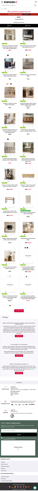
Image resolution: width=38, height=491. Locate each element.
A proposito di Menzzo (5, 476)
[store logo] (19, 2)
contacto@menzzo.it (14, 411)
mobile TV (33, 369)
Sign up (19, 434)
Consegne (3, 462)
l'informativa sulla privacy (11, 438)
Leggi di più (19, 336)
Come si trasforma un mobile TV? (19, 364)
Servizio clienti (3, 470)
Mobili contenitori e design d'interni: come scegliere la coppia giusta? (19, 324)
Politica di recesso (4, 464)
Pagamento (3, 468)
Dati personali (3, 478)
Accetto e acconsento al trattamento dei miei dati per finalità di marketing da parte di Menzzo (18, 438)
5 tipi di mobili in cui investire (19, 344)
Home (2, 8)
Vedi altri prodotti (19, 310)
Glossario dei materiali (5, 466)
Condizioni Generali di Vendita (6, 480)
